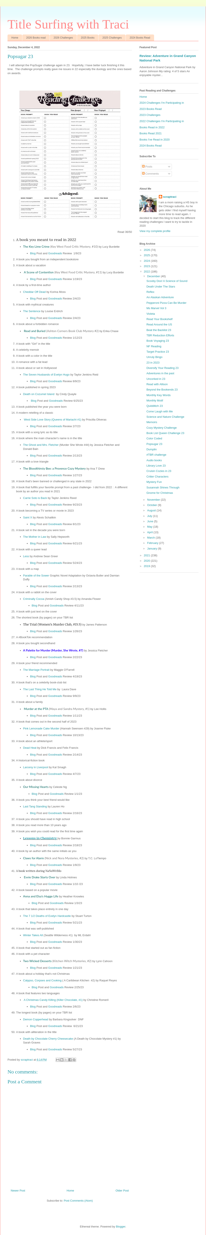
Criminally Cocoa (33, 598)
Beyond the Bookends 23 (161, 389)
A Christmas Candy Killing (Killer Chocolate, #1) (53, 999)
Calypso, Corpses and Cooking (42, 980)
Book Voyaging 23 (157, 340)
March (151, 537)
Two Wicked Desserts (57, 961)
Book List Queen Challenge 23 (165, 433)
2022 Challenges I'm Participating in (161, 121)
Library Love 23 (156, 465)
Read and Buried (61, 331)
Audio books (154, 460)
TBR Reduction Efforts (160, 335)
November (154, 499)
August (152, 510)
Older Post (122, 1190)
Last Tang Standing (35, 806)
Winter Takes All (33, 935)
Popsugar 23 (154, 444)
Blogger (120, 1226)
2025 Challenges (112, 37)
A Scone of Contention (63, 272)
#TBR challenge (156, 454)
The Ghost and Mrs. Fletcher (41, 444)
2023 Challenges (150, 115)
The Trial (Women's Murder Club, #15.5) (52, 624)
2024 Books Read (140, 37)
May (150, 526)
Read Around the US (159, 324)
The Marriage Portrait (36, 669)
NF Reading (153, 346)
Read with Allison (157, 384)
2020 (147, 560)
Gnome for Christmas (159, 492)
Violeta (150, 313)
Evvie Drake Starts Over (39, 877)
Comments (150, 173)
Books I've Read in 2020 (154, 139)
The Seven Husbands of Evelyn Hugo (46, 374)
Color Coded (154, 438)
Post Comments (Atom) (78, 1200)
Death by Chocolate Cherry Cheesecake (48, 1038)
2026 (147, 249)
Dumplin (151, 449)
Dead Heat (30, 747)
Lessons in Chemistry (40, 838)
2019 (147, 566)
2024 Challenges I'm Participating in (161, 102)
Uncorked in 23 (155, 378)
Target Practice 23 (157, 351)
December (154, 276)
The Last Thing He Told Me (40, 689)
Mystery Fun (154, 482)
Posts (147, 166)
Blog (33, 253)
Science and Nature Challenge (165, 416)
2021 (147, 555)
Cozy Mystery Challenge (161, 427)
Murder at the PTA (56, 709)
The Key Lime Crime (60, 246)
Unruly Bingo (154, 357)
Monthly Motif (154, 400)
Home (14, 37)
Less (26, 556)
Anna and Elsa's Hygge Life (40, 896)
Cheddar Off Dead (34, 291)
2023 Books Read (150, 109)
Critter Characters (157, 476)
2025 (147, 255)
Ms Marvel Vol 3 (156, 308)
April (150, 532)
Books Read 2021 (150, 133)
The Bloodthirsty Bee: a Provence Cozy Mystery (54, 468)
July (150, 516)
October (152, 505)
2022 (147, 271)
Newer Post (18, 1190)
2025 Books (87, 37)
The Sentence (32, 311)
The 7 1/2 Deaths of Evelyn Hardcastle (47, 916)
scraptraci (169, 196)
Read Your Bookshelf (159, 319)
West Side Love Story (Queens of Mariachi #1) (52, 419)
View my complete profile (154, 231)
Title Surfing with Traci (68, 24)
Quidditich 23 (154, 405)
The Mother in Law (34, 536)
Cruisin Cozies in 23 (158, 471)
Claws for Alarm (53, 858)
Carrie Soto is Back (35, 498)
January (152, 548)
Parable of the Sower (36, 575)
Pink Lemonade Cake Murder (41, 728)
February (153, 543)
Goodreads (55, 253)
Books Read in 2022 (152, 127)
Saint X (27, 517)
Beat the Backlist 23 (158, 330)
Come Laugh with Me (159, 411)
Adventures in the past (160, 373)
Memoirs (151, 422)
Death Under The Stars (160, 286)
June (150, 521)
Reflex (150, 291)
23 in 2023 (152, 362)
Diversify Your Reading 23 (162, 368)
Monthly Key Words (158, 395)
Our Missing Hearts (36, 787)
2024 (147, 260)
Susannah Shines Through (162, 487)
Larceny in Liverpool (35, 767)
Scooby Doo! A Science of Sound (166, 281)
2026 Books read (36, 37)
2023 (147, 266)
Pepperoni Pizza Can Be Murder (166, 302)
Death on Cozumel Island (39, 394)
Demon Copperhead (35, 1019)
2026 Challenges (63, 37)
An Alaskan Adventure (160, 297)
